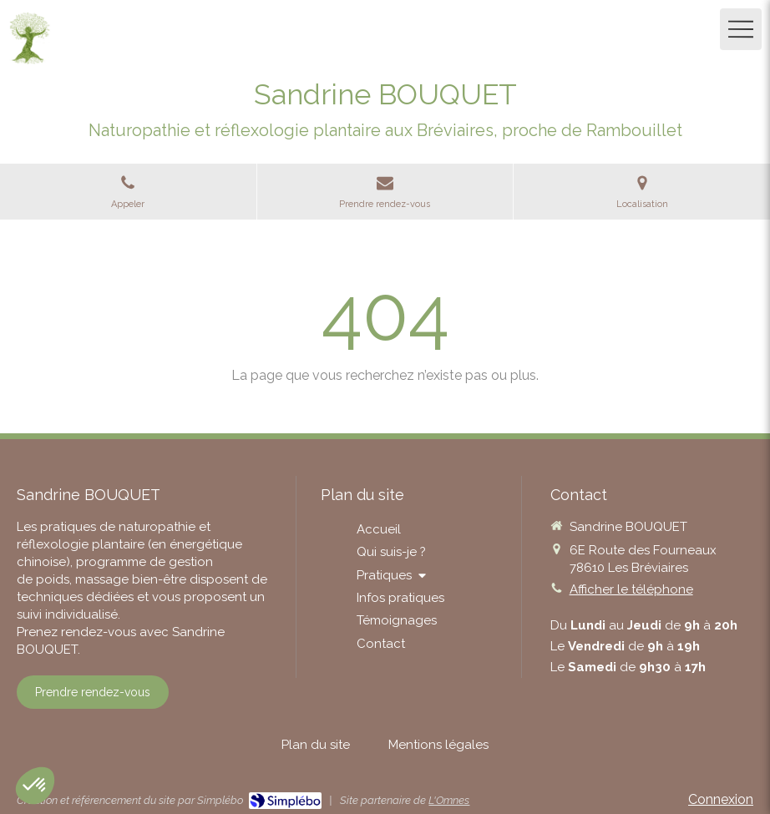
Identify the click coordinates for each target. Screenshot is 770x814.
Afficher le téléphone (631, 589)
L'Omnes (448, 800)
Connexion (720, 799)
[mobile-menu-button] (741, 29)
